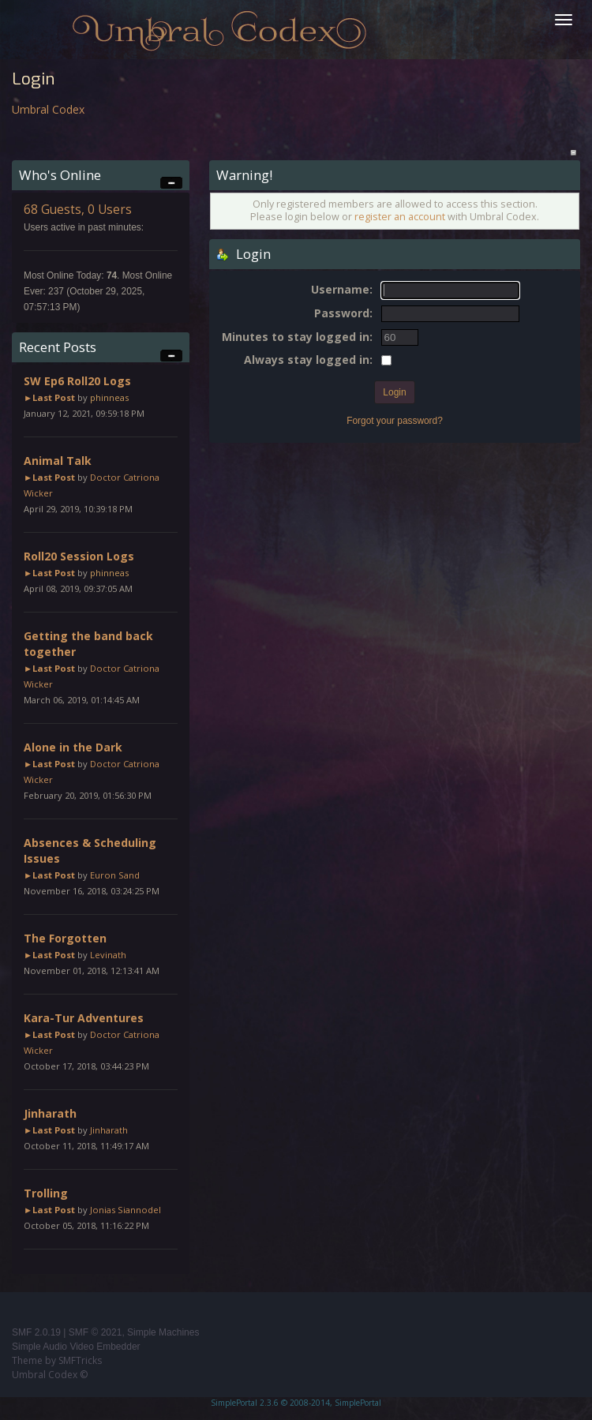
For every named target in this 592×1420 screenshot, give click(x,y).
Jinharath (50, 1113)
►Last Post (49, 397)
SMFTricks (80, 1360)
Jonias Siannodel (125, 1210)
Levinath (108, 955)
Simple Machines (163, 1332)
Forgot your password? (395, 420)
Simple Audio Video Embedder (76, 1346)
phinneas (109, 397)
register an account (399, 216)
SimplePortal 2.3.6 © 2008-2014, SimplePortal (296, 1402)
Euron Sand (115, 875)
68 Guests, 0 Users (78, 209)
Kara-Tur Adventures (84, 1017)
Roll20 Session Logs (79, 556)
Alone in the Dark (73, 747)
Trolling (46, 1193)
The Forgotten (65, 938)
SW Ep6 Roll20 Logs (77, 380)
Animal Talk (58, 460)
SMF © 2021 (95, 1332)
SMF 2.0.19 (36, 1332)
